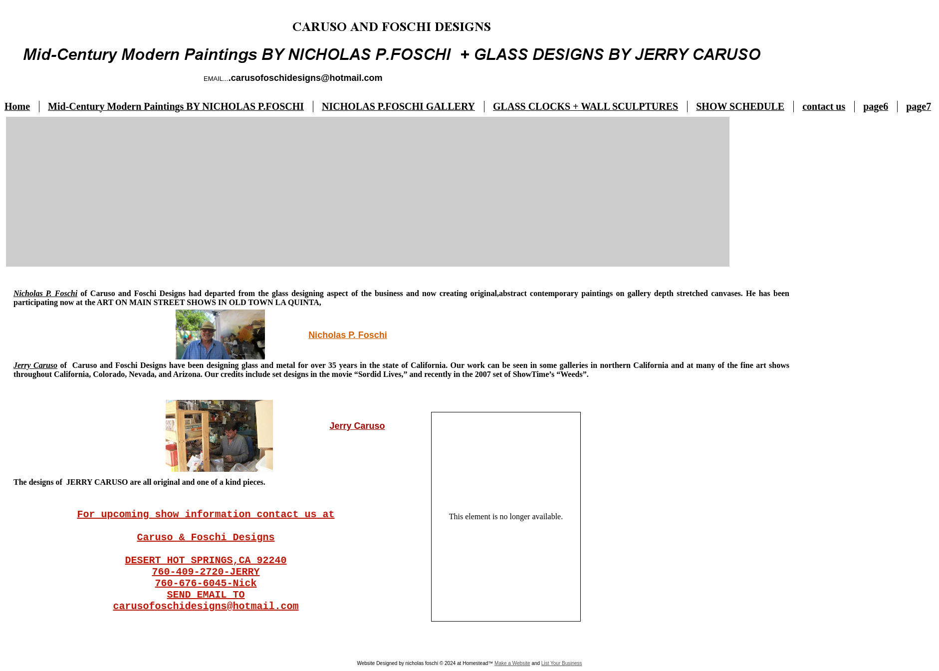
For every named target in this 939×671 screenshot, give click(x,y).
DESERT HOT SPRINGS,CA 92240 (205, 560)
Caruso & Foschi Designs (205, 537)
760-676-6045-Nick (205, 583)
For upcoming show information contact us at (205, 514)
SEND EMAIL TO (205, 595)
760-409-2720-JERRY (205, 572)
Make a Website (512, 663)
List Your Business (561, 663)
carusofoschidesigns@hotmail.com (205, 606)
